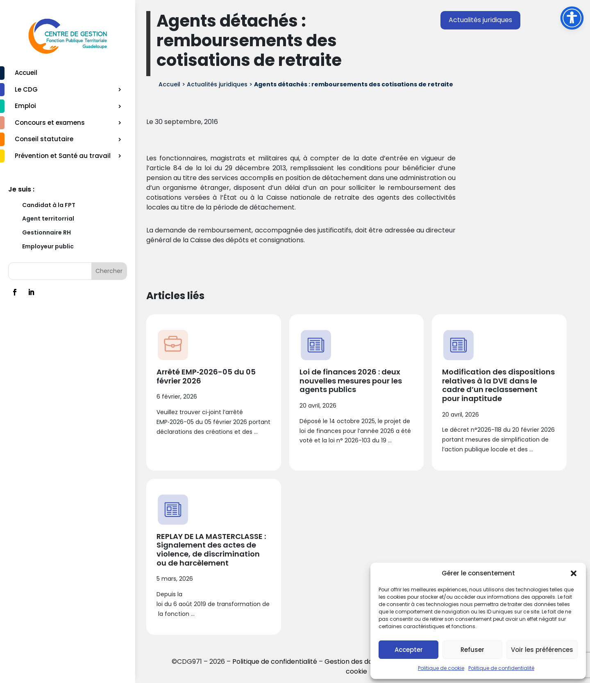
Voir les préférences (542, 649)
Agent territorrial (48, 218)
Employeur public (48, 246)
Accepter (409, 649)
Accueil (26, 72)
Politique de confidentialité (501, 668)
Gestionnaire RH (46, 232)
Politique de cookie (441, 668)
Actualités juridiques (480, 20)
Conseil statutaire (44, 139)
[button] (574, 573)
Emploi (25, 105)
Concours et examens (50, 122)
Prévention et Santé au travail (63, 155)
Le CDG (26, 89)
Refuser (472, 649)
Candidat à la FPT (48, 205)
